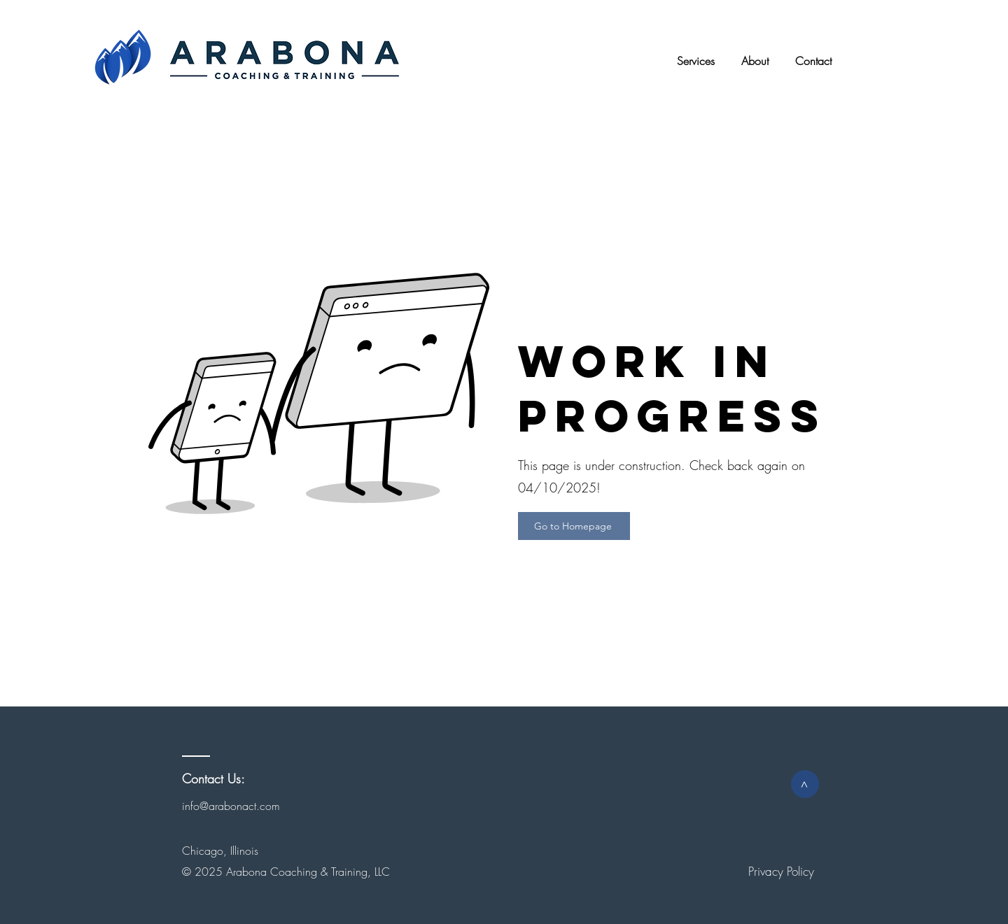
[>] (805, 784)
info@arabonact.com (231, 805)
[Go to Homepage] (574, 526)
